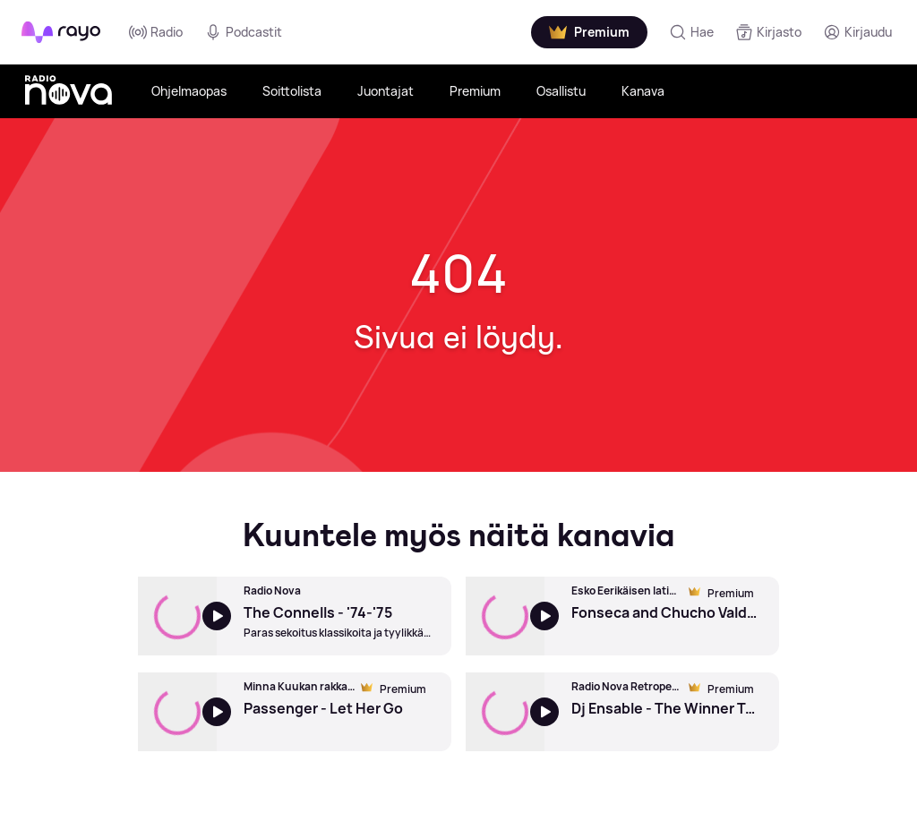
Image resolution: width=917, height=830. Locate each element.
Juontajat (385, 90)
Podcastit (243, 32)
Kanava (642, 90)
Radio (156, 32)
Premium (475, 90)
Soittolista (291, 90)
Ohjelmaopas (189, 90)
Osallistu (561, 90)
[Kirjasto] (768, 32)
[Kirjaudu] (857, 32)
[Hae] (691, 32)
